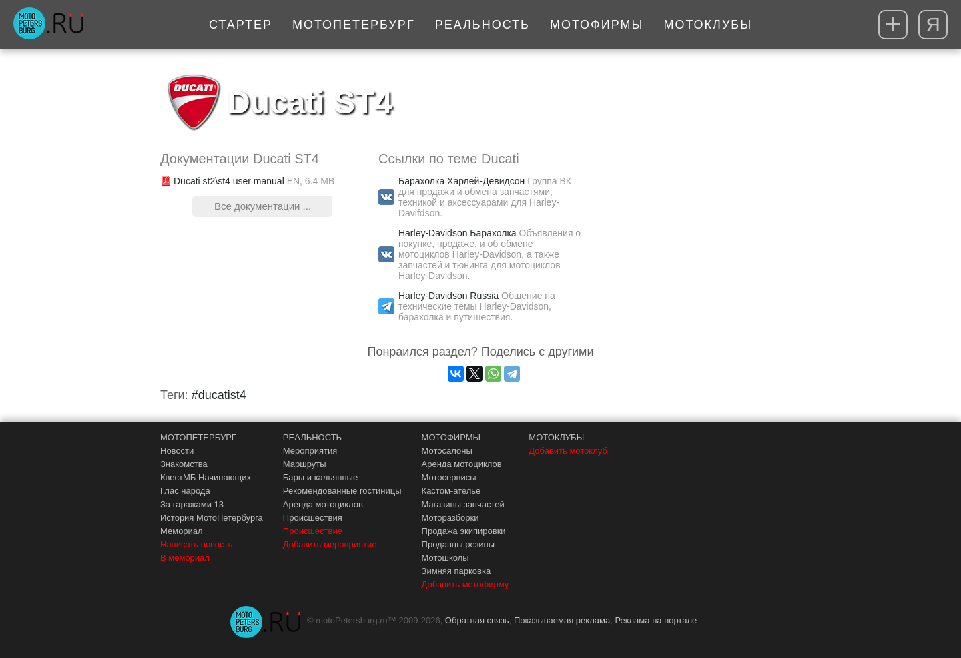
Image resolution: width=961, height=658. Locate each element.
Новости (177, 451)
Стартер (240, 24)
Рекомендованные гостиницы (342, 491)
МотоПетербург (353, 24)
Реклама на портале (656, 620)
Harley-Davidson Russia (448, 295)
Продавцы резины (458, 544)
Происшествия (312, 518)
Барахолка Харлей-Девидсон (461, 181)
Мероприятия (310, 451)
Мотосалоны (447, 451)
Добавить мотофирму (465, 584)
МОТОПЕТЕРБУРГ (198, 437)
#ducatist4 (219, 395)
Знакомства (184, 464)
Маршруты (304, 464)
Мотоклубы (707, 24)
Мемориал (181, 531)
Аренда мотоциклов (323, 504)
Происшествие (312, 531)
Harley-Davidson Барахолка (457, 233)
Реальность (482, 24)
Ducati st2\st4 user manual (229, 181)
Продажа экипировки (464, 531)
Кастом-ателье (451, 491)
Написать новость (196, 544)
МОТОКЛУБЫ (556, 437)
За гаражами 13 (192, 504)
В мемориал (185, 558)
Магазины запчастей (463, 504)
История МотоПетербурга (211, 518)
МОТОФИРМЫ (451, 437)
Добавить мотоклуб (568, 451)
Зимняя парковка (456, 571)
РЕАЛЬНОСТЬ (312, 437)
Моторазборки (450, 518)
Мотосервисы (449, 477)
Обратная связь (477, 620)
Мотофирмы (597, 24)
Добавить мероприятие (330, 544)
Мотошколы (445, 558)
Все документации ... (262, 206)
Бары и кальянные (320, 477)
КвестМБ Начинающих (205, 477)
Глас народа (185, 491)
